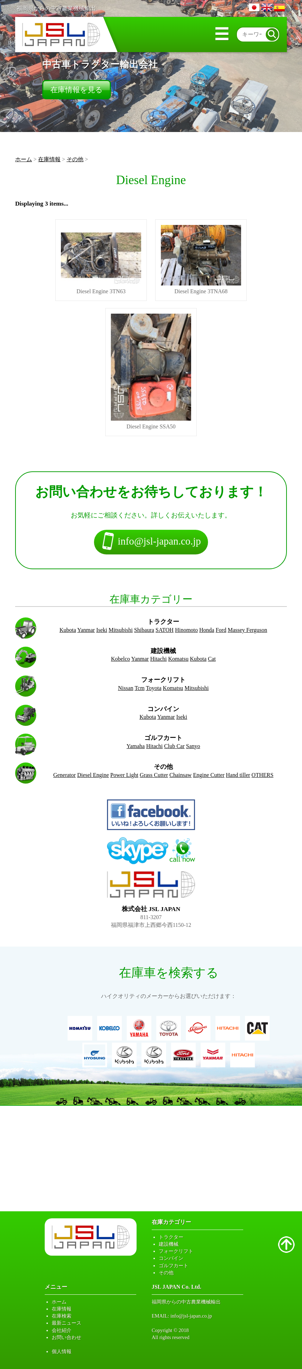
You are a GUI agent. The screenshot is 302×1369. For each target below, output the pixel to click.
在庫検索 (61, 1316)
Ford (221, 630)
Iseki (101, 630)
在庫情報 (49, 159)
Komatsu (178, 659)
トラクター (171, 1237)
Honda (206, 630)
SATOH (165, 630)
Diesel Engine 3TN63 (101, 259)
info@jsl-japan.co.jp (191, 1316)
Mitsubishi (121, 630)
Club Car (174, 746)
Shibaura (144, 630)
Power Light (124, 775)
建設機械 (168, 1244)
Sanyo (193, 746)
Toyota (153, 688)
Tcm (139, 688)
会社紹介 (61, 1330)
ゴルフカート (173, 1265)
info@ (151, 542)
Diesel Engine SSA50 (151, 371)
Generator (64, 775)
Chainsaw (180, 775)
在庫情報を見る (76, 90)
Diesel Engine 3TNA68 (201, 259)
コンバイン (171, 1258)
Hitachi (158, 659)
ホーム (23, 159)
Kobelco (120, 659)
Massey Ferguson (247, 630)
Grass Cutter (154, 775)
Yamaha (135, 746)
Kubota (67, 630)
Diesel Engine (93, 775)
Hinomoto (186, 630)
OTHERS (262, 775)
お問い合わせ (66, 1337)
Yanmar (86, 630)
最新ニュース (66, 1323)
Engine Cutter (208, 775)
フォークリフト (176, 1251)
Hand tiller (238, 775)
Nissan (125, 688)
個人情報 (61, 1351)
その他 (75, 159)
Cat (212, 659)
